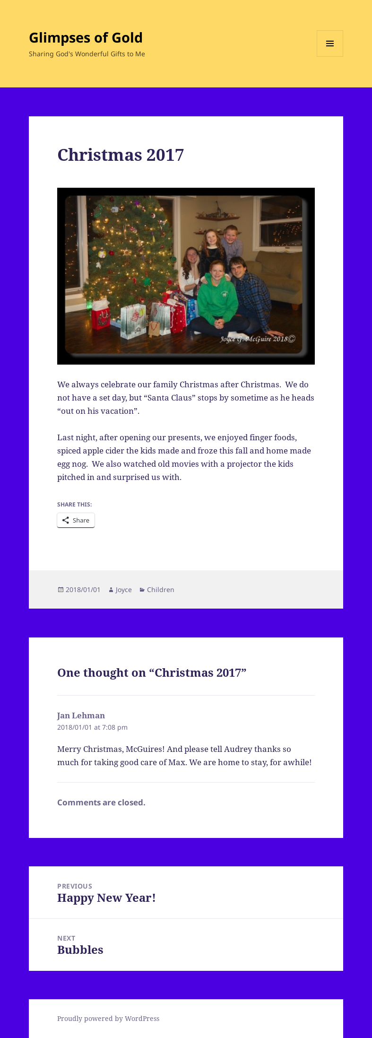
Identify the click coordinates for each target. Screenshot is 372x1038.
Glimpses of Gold (86, 37)
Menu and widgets (330, 56)
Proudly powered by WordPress (108, 1018)
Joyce (124, 589)
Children (160, 589)
